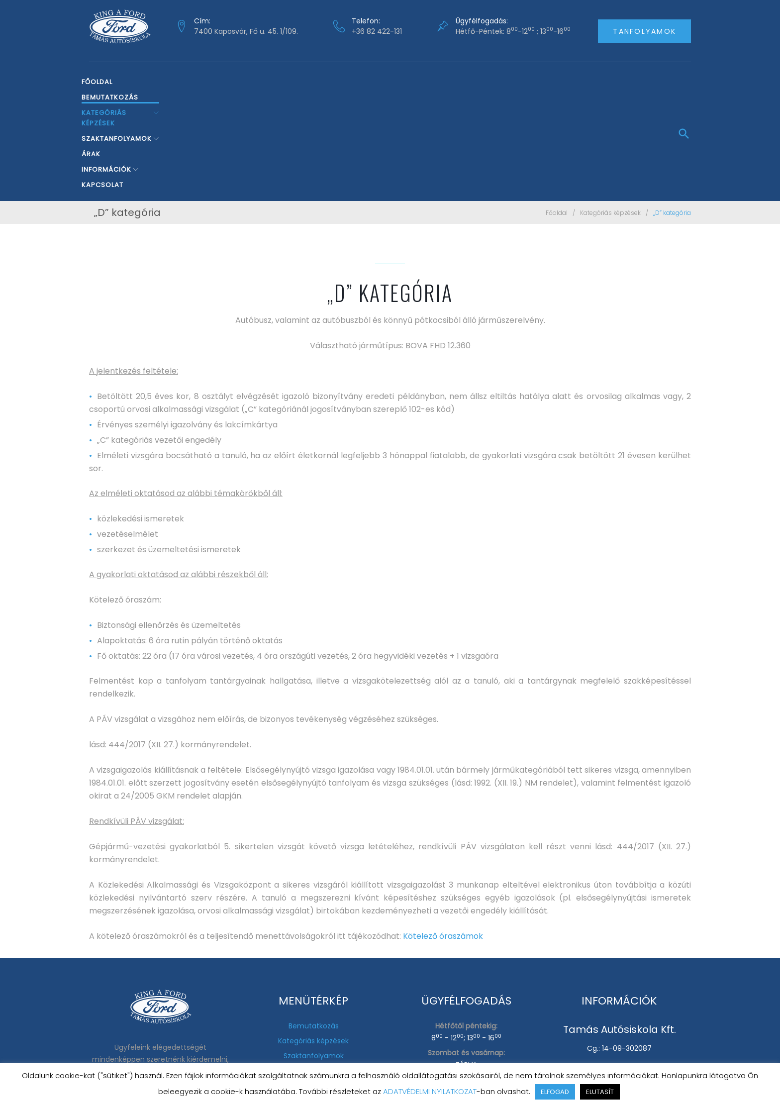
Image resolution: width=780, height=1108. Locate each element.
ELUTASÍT (600, 1092)
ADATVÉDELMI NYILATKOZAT (430, 1091)
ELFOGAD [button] (555, 1092)
